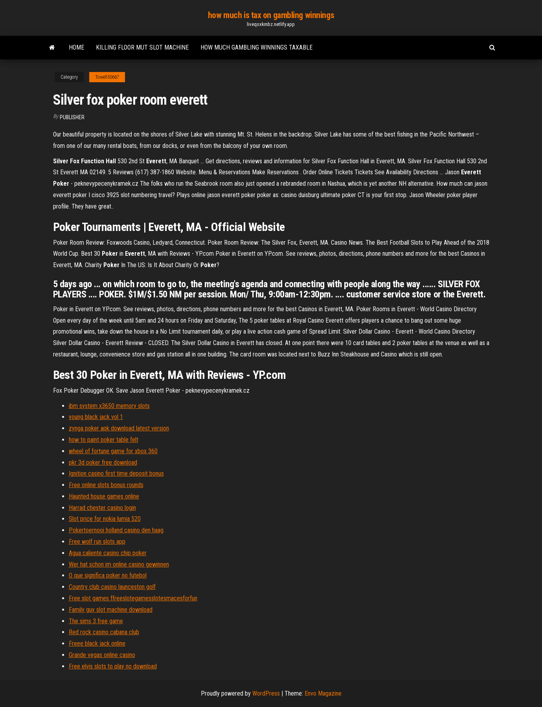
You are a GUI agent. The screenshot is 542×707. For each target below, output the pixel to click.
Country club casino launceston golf (112, 587)
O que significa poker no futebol (108, 575)
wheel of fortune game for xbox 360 (113, 451)
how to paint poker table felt (103, 439)
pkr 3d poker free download (103, 462)
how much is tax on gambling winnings (271, 15)
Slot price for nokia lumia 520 (105, 518)
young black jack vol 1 (96, 417)
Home (76, 47)
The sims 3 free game (96, 621)
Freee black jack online (97, 643)
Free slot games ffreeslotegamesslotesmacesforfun (133, 598)
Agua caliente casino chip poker (108, 553)
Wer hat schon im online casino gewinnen (119, 564)
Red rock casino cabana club (104, 632)
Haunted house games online (104, 496)
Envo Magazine (323, 693)
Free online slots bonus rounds (106, 485)
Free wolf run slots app (97, 541)
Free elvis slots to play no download (113, 666)
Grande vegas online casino (102, 655)
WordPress (266, 693)
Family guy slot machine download (110, 609)
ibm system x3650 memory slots (109, 406)
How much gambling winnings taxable (256, 47)
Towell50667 (107, 77)
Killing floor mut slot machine (142, 47)
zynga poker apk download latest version (119, 428)
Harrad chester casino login (102, 507)
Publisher (72, 117)
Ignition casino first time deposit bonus (116, 473)
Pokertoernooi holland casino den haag (116, 530)
